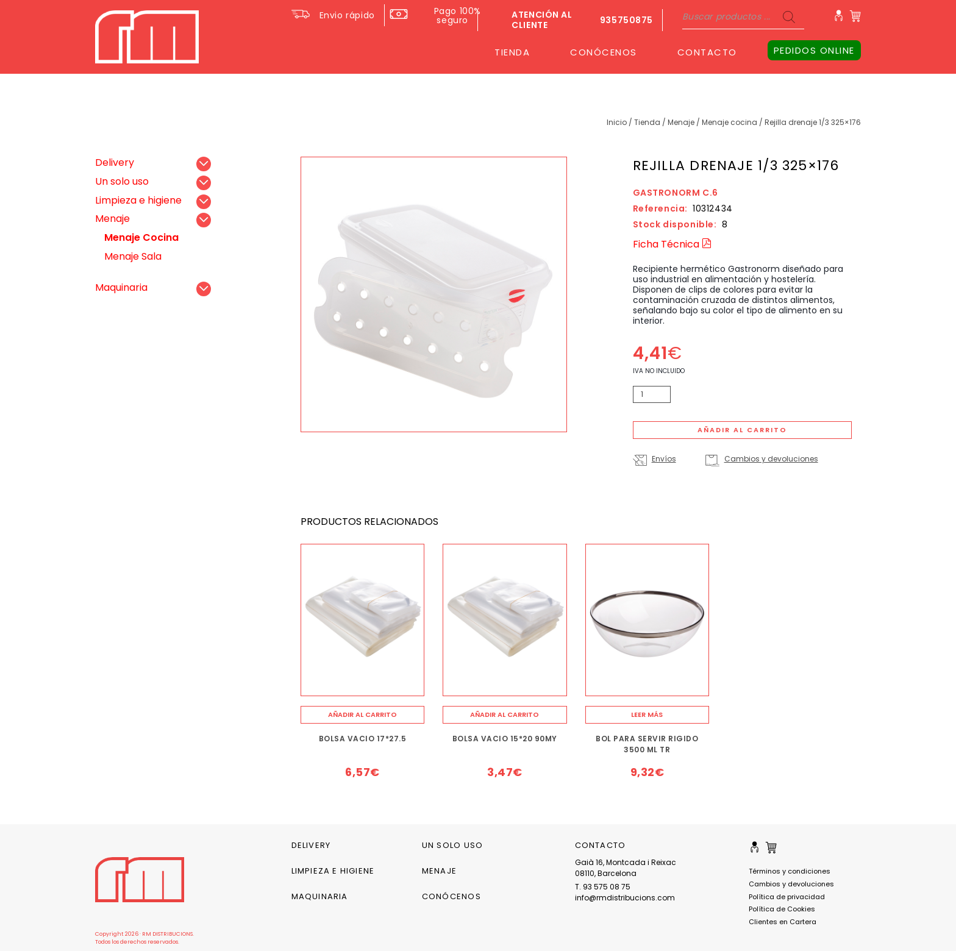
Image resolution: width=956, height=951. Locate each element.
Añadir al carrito (742, 430)
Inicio (617, 122)
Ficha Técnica (672, 244)
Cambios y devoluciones (771, 459)
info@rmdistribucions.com (625, 897)
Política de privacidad (787, 897)
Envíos (664, 459)
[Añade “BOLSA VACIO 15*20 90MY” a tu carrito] (505, 715)
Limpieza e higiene (138, 200)
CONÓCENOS (603, 52)
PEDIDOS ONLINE (814, 50)
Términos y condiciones (789, 871)
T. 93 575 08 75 (602, 887)
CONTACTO (707, 52)
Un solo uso (122, 181)
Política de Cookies (782, 909)
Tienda (647, 122)
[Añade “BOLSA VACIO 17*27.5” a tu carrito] (363, 715)
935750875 (626, 20)
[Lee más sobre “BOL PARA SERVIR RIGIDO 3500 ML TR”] (647, 715)
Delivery (114, 162)
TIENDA (512, 52)
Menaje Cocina (729, 122)
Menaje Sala (133, 256)
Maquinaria (121, 287)
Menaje (681, 122)
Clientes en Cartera (782, 922)
